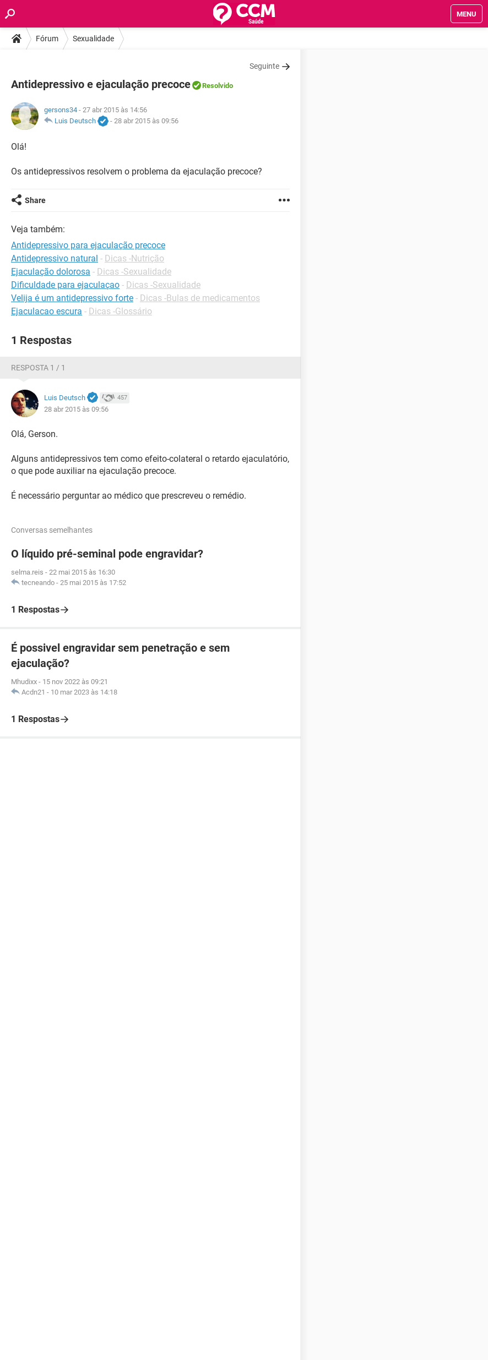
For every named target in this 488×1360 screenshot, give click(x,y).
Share (35, 200)
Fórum (47, 38)
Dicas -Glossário (120, 311)
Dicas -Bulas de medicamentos (200, 298)
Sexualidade (93, 38)
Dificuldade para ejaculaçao (65, 285)
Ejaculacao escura (46, 311)
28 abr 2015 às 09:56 (146, 121)
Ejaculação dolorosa (50, 271)
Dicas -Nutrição (134, 258)
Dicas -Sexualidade (134, 271)
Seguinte (264, 66)
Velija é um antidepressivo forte (72, 298)
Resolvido (217, 85)
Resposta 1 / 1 (38, 367)
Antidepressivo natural (54, 258)
